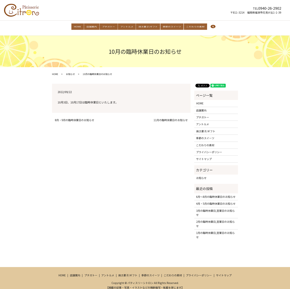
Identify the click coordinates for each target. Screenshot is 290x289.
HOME (74, 26)
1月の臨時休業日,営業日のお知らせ (215, 231)
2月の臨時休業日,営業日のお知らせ (215, 220)
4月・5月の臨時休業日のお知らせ (216, 200)
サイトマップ (204, 155)
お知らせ (70, 70)
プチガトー (107, 26)
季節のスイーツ (174, 26)
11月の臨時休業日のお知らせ (171, 116)
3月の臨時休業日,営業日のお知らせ (215, 209)
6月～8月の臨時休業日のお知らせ (216, 193)
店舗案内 (89, 26)
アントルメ (126, 26)
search (216, 26)
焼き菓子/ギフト (149, 26)
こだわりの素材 (198, 26)
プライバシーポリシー (209, 148)
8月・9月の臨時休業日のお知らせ (74, 116)
